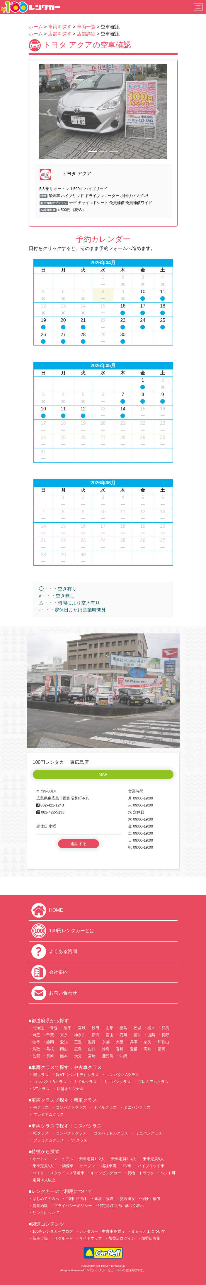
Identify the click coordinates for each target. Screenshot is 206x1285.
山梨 (151, 1035)
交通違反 (127, 1198)
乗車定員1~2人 (92, 1159)
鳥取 (36, 1049)
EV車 (127, 1166)
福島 (123, 1028)
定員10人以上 (44, 1180)
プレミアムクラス (152, 1082)
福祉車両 (108, 1166)
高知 (147, 1049)
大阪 (119, 1042)
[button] (48, 111)
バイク (38, 1173)
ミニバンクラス (117, 1082)
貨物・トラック (140, 1173)
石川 (123, 1035)
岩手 (67, 1028)
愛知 (64, 1042)
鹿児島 (107, 1056)
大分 (78, 1056)
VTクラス (41, 1089)
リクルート (63, 1238)
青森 (54, 1028)
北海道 (38, 1028)
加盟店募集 (150, 1238)
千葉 (50, 1035)
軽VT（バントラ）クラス (77, 1074)
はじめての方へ (46, 1198)
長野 (165, 1035)
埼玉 (36, 1035)
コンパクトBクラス (50, 1082)
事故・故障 (103, 1198)
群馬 (165, 1028)
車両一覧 (86, 26)
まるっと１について (148, 1231)
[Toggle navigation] (198, 7)
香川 (119, 1049)
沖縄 (123, 1056)
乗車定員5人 (153, 1159)
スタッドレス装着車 (67, 1173)
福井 (137, 1035)
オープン (87, 1166)
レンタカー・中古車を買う (102, 1231)
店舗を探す (59, 33)
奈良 (147, 1042)
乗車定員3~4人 (124, 1159)
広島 (78, 1049)
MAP (102, 774)
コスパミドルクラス (110, 1133)
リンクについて (46, 1212)
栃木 (151, 1028)
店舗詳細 (86, 33)
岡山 (64, 1049)
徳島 (106, 1049)
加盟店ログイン (121, 1238)
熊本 (64, 1056)
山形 (109, 1028)
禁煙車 (68, 1166)
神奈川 (80, 1035)
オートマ (40, 1159)
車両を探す (59, 26)
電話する (78, 843)
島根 (50, 1049)
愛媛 (133, 1049)
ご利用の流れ (76, 1198)
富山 (109, 1035)
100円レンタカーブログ (53, 1231)
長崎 (50, 1056)
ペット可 (168, 1173)
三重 (78, 1042)
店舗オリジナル (70, 1089)
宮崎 (92, 1056)
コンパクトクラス (71, 1107)
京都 (106, 1042)
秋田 (95, 1028)
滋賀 (92, 1042)
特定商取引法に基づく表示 (121, 1205)
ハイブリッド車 (151, 1166)
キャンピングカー (106, 1173)
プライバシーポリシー (73, 1205)
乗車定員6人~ (44, 1166)
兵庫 (133, 1042)
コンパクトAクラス (122, 1074)
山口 (92, 1049)
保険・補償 (150, 1198)
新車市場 (40, 1238)
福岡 (161, 1049)
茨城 (137, 1028)
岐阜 (36, 1042)
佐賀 (36, 1056)
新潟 (95, 1035)
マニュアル (63, 1159)
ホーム (36, 26)
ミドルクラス (85, 1082)
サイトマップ (90, 1238)
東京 (64, 1035)
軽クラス (41, 1074)
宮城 (82, 1028)
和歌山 (163, 1042)
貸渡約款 (40, 1205)
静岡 (50, 1042)
